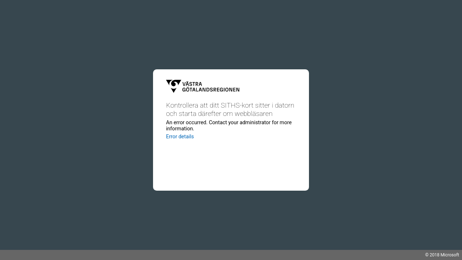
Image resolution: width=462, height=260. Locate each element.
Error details (180, 137)
